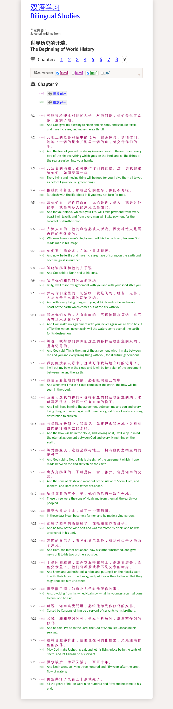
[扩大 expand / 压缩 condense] (139, 75)
